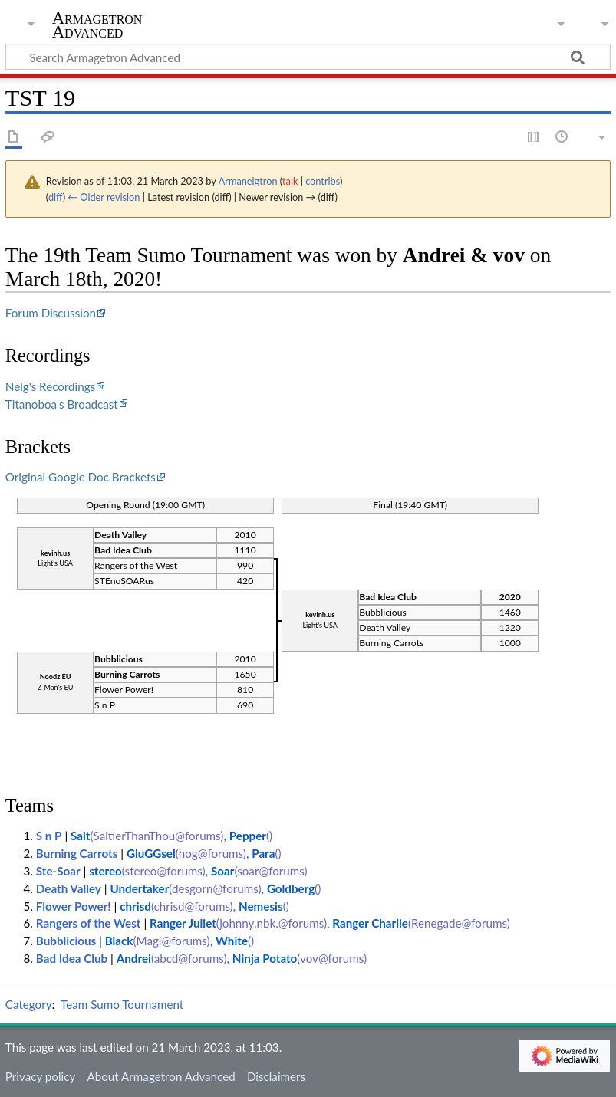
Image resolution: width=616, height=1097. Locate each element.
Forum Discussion (50, 313)
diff (55, 197)
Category (28, 1004)
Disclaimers (276, 1076)
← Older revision (104, 197)
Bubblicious (67, 941)
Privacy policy (40, 1076)
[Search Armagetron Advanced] (308, 56)
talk (290, 181)
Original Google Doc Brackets (80, 477)
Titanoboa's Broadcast (61, 404)
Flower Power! (73, 906)
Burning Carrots (77, 853)
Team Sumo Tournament (122, 1004)
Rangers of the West (88, 923)
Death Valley (68, 888)
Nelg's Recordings (50, 386)
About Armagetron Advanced (161, 1076)
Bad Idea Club (71, 958)
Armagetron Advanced (97, 25)
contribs (322, 181)
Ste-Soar (58, 871)
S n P (49, 835)
